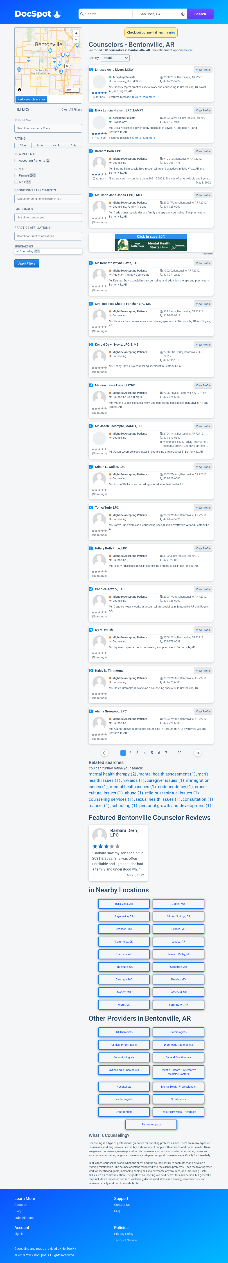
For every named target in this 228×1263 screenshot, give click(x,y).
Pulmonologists (151, 1124)
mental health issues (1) (133, 786)
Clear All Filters (71, 109)
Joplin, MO (178, 903)
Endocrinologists (124, 1057)
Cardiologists (178, 1032)
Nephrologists (124, 1099)
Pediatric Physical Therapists (178, 1111)
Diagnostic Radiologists (178, 1044)
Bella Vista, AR (124, 903)
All (23, 145)
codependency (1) (175, 786)
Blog (17, 1211)
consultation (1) (198, 799)
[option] (51, 251)
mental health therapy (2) (112, 774)
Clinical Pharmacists (124, 1044)
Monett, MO (124, 992)
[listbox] (48, 251)
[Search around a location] (160, 14)
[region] (48, 61)
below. (188, 50)
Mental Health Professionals (178, 1086)
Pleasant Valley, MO (178, 954)
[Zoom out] (76, 39)
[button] (115, 57)
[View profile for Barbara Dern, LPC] (118, 853)
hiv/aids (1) (133, 780)
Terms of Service (125, 1240)
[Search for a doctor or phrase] (106, 14)
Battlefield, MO (178, 992)
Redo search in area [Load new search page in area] (31, 99)
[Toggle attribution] (19, 90)
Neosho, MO (178, 979)
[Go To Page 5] (152, 753)
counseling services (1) (111, 799)
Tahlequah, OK (124, 966)
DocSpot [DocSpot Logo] (36, 13)
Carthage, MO (124, 979)
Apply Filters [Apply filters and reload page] (26, 263)
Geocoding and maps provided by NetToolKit (45, 1248)
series (170, 32)
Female (25, 175)
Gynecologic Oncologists (124, 1070)
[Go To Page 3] (137, 753)
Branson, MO (124, 929)
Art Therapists (124, 1032)
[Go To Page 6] (159, 753)
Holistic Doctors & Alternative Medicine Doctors (178, 1072)
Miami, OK (124, 1004)
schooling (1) (124, 805)
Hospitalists (124, 1086)
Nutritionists (178, 1099)
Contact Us (122, 1204)
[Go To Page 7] (166, 753)
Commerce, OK (124, 941)
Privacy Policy (123, 1234)
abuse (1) (134, 793)
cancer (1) (100, 805)
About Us (20, 1204)
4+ (56, 145)
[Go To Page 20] (179, 753)
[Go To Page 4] (144, 753)
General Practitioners (178, 1057)
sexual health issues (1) (158, 799)
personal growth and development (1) (175, 805)
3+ (40, 145)
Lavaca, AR (178, 941)
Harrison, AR (123, 954)
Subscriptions (24, 1218)
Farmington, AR (178, 1004)
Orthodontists (124, 1111)
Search (200, 14)
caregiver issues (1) (165, 780)
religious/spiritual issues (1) (172, 793)
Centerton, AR (178, 966)
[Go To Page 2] (130, 753)
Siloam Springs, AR (178, 916)
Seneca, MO (178, 929)
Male (22, 182)
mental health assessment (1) (167, 774)
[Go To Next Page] (197, 753)
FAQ (117, 1211)
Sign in (19, 1234)
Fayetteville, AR (124, 916)
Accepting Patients (32, 161)
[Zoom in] (76, 33)
